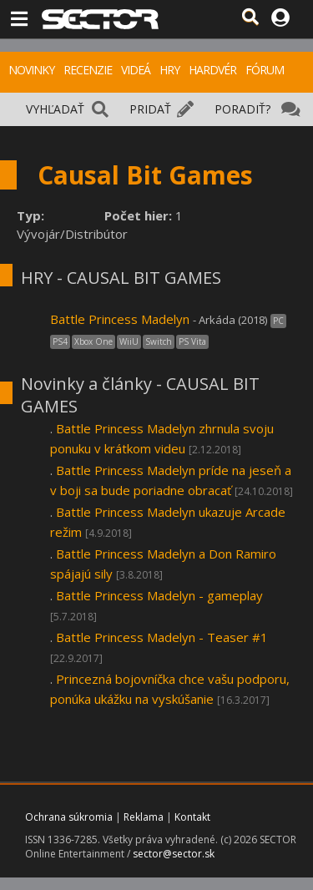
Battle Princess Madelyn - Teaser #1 (162, 637)
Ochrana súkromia (69, 817)
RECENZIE (87, 70)
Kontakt (192, 817)
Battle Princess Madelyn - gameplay (159, 595)
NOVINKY (31, 70)
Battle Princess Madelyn (119, 319)
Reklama (144, 817)
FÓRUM (264, 70)
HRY (169, 70)
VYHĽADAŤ (55, 109)
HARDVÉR (212, 70)
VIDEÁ (135, 70)
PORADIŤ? (242, 109)
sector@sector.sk (174, 854)
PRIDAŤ (150, 109)
